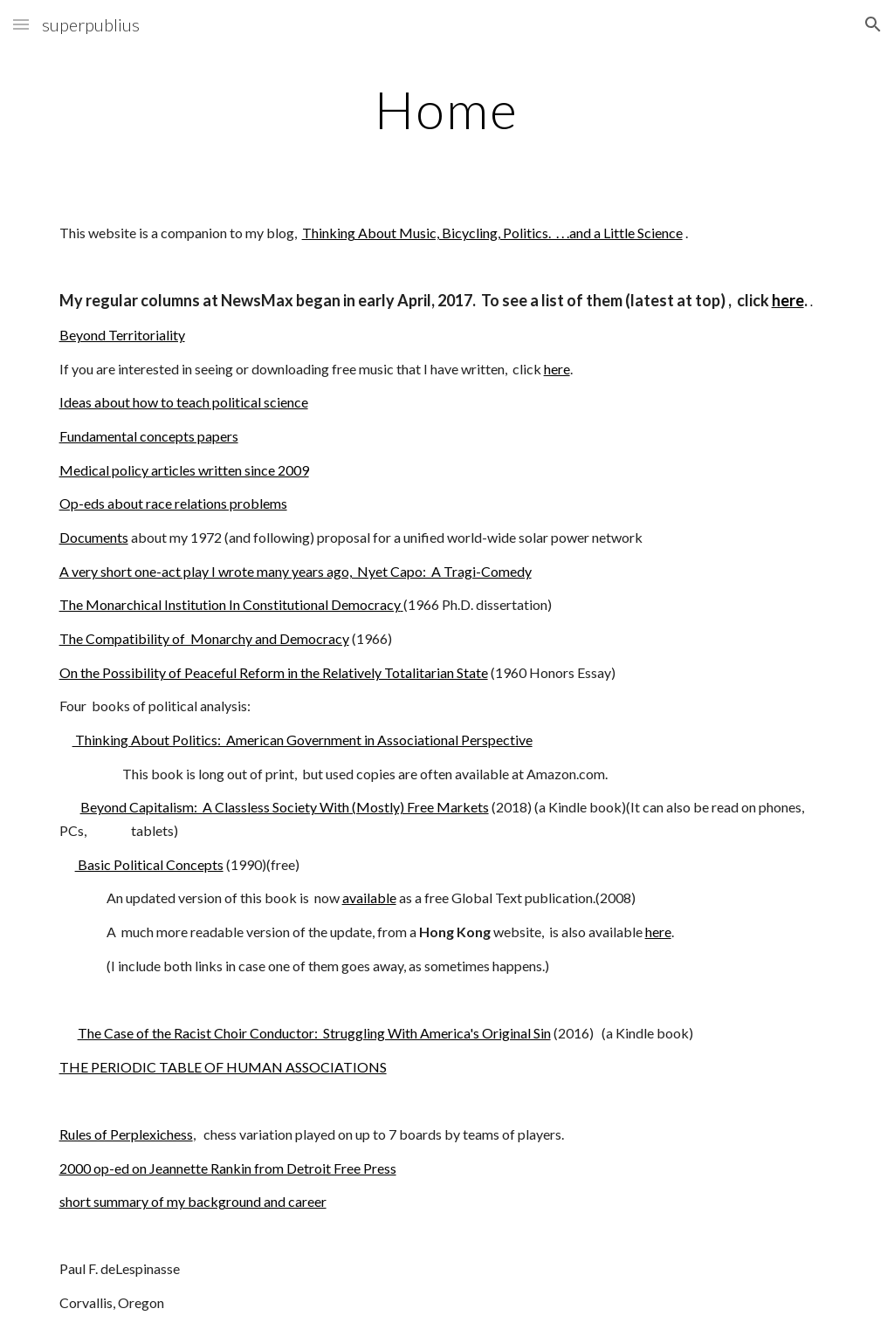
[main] (446, 109)
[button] (21, 24)
